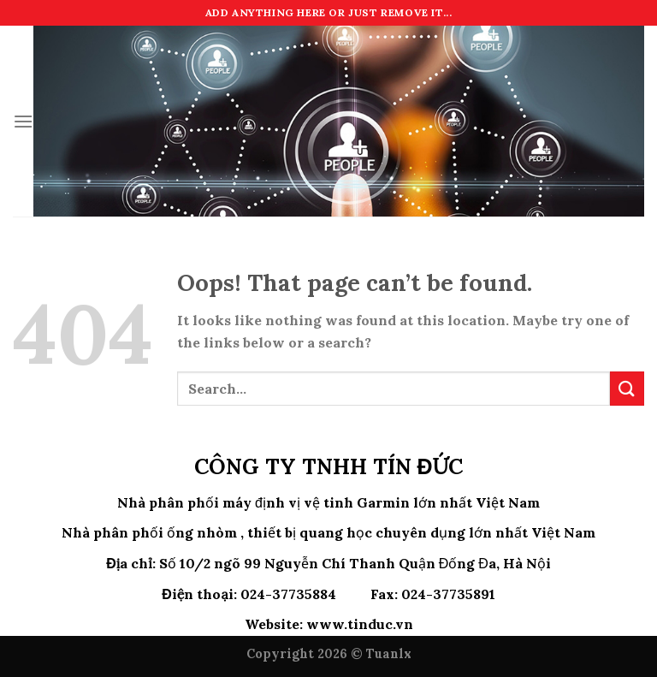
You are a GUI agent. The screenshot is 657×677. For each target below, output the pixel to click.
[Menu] (23, 121)
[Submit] (627, 388)
